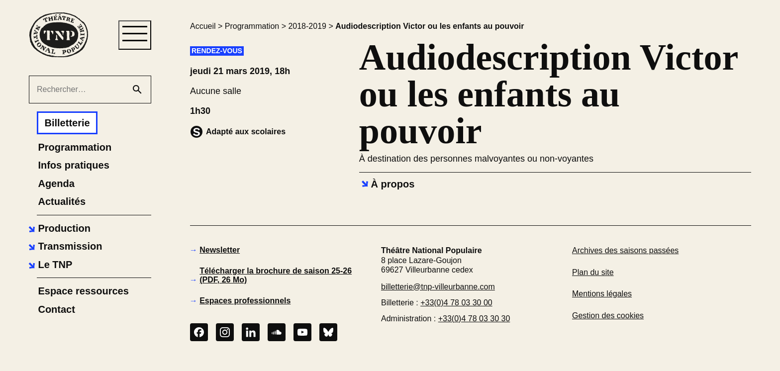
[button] (58, 228)
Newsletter (219, 250)
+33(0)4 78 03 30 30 (474, 318)
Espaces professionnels (245, 300)
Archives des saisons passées (625, 250)
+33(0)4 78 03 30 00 (456, 302)
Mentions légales (602, 293)
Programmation (252, 26)
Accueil (203, 26)
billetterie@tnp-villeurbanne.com (438, 286)
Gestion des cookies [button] (608, 315)
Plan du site (593, 272)
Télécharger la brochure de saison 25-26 (275, 275)
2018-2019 (307, 26)
